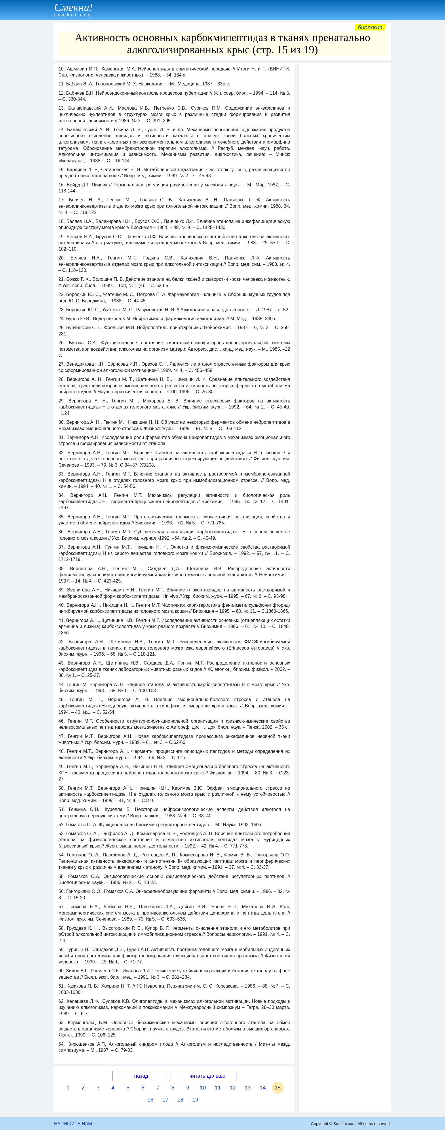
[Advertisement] (345, 152)
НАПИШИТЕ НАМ (73, 1123)
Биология (370, 27)
